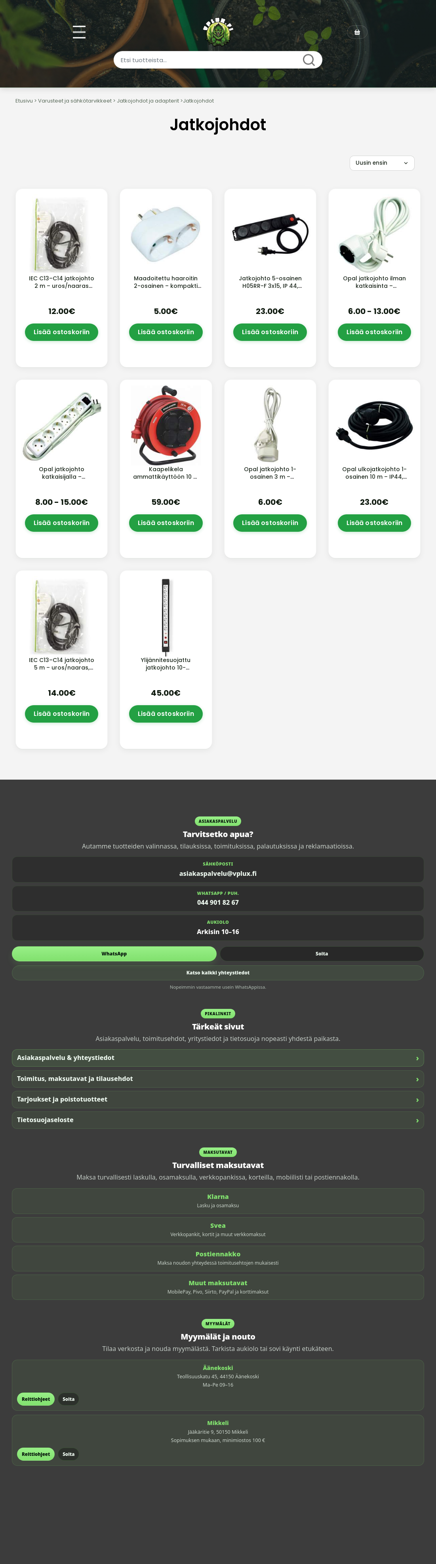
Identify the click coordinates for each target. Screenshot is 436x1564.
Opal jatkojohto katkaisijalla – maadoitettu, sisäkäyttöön (61, 480)
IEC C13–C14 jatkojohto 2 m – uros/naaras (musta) (61, 285)
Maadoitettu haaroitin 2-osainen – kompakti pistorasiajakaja (166, 285)
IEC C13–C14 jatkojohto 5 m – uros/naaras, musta (61, 667)
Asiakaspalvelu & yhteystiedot (218, 1057)
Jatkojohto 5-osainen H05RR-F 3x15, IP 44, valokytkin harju (270, 285)
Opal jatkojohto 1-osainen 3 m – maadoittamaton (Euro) (270, 480)
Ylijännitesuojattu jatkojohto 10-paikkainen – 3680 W (166, 667)
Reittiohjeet (36, 1399)
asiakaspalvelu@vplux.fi (218, 873)
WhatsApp (114, 953)
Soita (322, 953)
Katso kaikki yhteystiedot (218, 972)
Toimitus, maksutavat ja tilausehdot (218, 1078)
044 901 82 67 (218, 902)
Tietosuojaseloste (218, 1120)
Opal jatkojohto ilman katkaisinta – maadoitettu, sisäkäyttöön (374, 289)
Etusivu (24, 101)
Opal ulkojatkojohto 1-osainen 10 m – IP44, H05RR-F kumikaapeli (374, 476)
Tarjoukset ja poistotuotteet (218, 1099)
